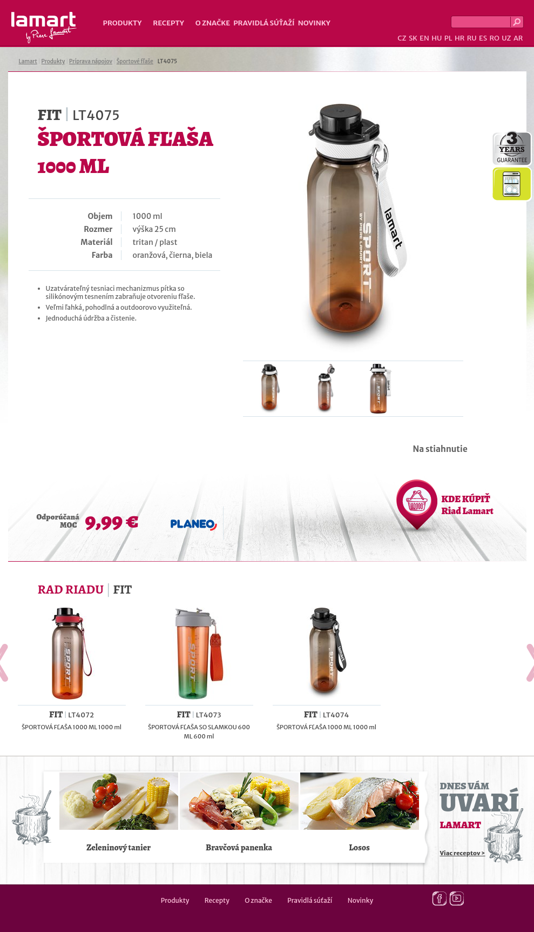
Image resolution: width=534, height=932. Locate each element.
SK (413, 38)
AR (518, 38)
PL (448, 38)
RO (494, 38)
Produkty (122, 23)
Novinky (314, 23)
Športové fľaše (135, 61)
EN (424, 38)
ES (483, 38)
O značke (212, 23)
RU (472, 38)
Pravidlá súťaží (264, 23)
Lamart (44, 27)
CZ (401, 38)
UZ (506, 38)
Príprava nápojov (90, 61)
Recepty (168, 23)
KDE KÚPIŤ (468, 504)
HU (436, 38)
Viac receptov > (462, 853)
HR (459, 38)
